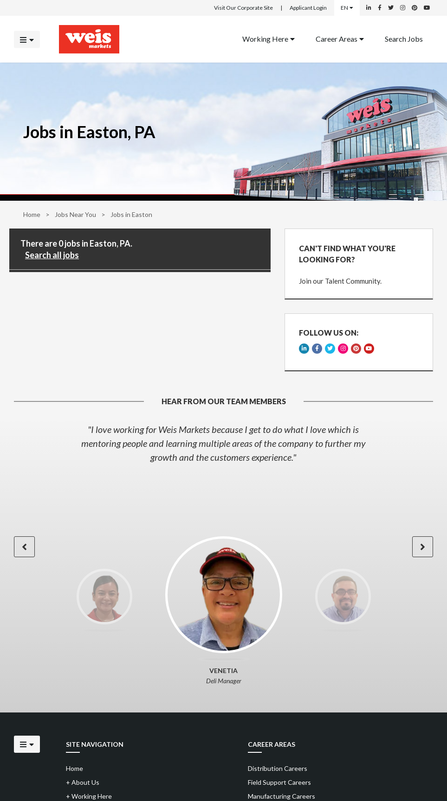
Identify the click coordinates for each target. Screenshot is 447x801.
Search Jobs (404, 38)
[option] (223, 443)
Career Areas (340, 38)
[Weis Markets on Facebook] (379, 8)
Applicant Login (308, 7)
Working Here (268, 38)
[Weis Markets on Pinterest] (414, 8)
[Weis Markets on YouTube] (427, 8)
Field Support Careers (279, 782)
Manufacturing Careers (281, 796)
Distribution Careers (277, 768)
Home (31, 214)
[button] (24, 546)
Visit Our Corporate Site (243, 7)
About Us (82, 782)
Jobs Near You (75, 214)
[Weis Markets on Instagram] (402, 8)
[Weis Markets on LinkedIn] (368, 8)
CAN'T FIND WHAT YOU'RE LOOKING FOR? (347, 254)
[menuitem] (268, 39)
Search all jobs (52, 255)
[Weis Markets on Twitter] (390, 8)
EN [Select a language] (347, 7)
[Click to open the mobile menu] (27, 39)
